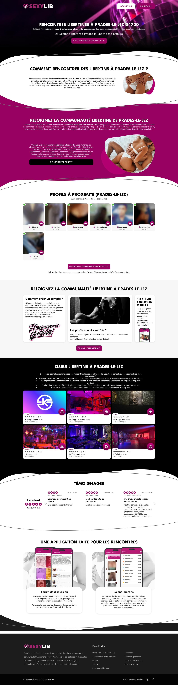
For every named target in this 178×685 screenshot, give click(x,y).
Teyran (90, 272)
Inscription (126, 6)
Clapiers (97, 272)
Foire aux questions (133, 657)
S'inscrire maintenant (61, 162)
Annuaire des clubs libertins (104, 657)
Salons (95, 664)
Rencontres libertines (101, 668)
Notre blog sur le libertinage (104, 653)
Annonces (129, 653)
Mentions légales (136, 679)
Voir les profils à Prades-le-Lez (89, 41)
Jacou (104, 272)
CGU (125, 679)
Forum (95, 660)
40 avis (37, 508)
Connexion (145, 6)
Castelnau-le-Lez (122, 272)
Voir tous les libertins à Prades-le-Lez (89, 266)
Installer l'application (133, 660)
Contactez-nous (131, 664)
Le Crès (111, 272)
